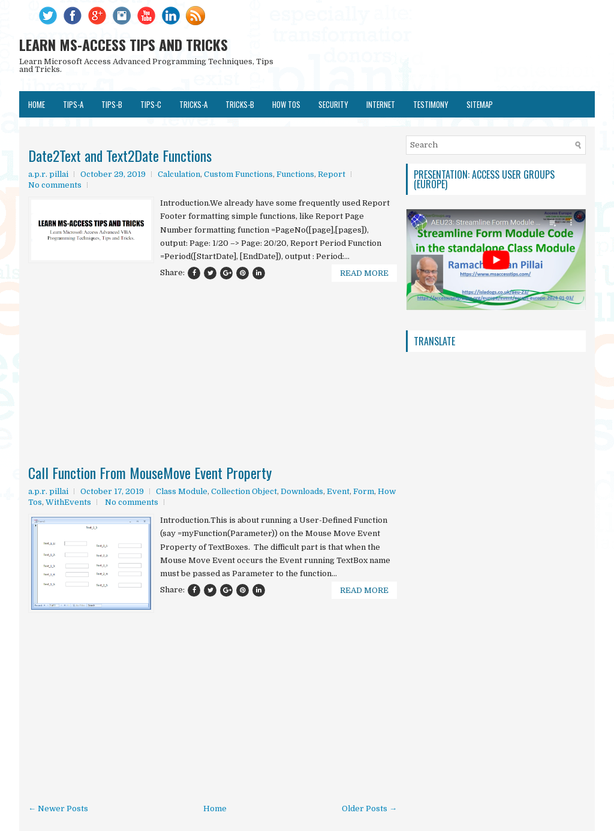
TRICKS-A (193, 104)
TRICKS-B (239, 104)
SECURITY (333, 104)
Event (338, 491)
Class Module (181, 491)
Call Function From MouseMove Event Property (150, 472)
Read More (364, 273)
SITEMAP (479, 104)
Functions (295, 174)
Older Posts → (369, 808)
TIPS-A (73, 104)
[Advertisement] (212, 337)
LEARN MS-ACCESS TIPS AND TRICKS (123, 44)
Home (36, 104)
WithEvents (68, 502)
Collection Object (244, 491)
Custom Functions (238, 174)
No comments (55, 184)
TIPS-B (111, 104)
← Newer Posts (58, 808)
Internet (380, 104)
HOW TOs (286, 104)
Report (331, 174)
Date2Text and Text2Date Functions (120, 155)
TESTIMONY (431, 104)
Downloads (302, 491)
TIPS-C (150, 104)
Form (363, 491)
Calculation (179, 174)
